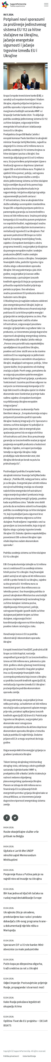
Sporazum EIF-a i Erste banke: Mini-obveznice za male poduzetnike (23, 945)
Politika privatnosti (11, 1056)
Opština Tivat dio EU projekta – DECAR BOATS (25, 1021)
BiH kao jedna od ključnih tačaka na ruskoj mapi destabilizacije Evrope (23, 893)
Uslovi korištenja (29, 1056)
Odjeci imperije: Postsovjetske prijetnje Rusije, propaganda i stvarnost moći (25, 983)
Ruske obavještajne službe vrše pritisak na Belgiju (21, 832)
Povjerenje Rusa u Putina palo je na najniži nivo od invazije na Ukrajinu (23, 874)
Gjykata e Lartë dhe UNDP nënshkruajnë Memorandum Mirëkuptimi (19, 853)
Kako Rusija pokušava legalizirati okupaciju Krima (21, 1002)
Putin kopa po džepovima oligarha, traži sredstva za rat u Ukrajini (23, 964)
